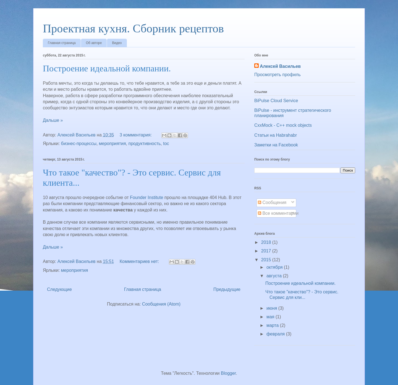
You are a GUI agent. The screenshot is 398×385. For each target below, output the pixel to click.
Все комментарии (278, 213)
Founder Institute (146, 197)
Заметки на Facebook (276, 145)
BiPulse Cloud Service (276, 100)
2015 (266, 259)
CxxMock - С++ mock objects (283, 125)
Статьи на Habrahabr (275, 135)
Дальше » (53, 120)
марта (273, 325)
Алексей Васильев (280, 66)
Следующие (59, 289)
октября (275, 267)
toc (166, 143)
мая (271, 316)
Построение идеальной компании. (107, 68)
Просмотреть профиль (277, 74)
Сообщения (272, 202)
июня (272, 308)
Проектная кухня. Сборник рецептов (133, 28)
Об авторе (94, 43)
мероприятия (112, 143)
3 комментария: (136, 135)
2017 (266, 251)
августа (274, 275)
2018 (266, 242)
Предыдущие (226, 289)
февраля (276, 334)
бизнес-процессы (78, 143)
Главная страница (62, 43)
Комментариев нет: (140, 261)
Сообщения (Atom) (161, 304)
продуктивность (145, 143)
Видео (117, 43)
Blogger (228, 373)
